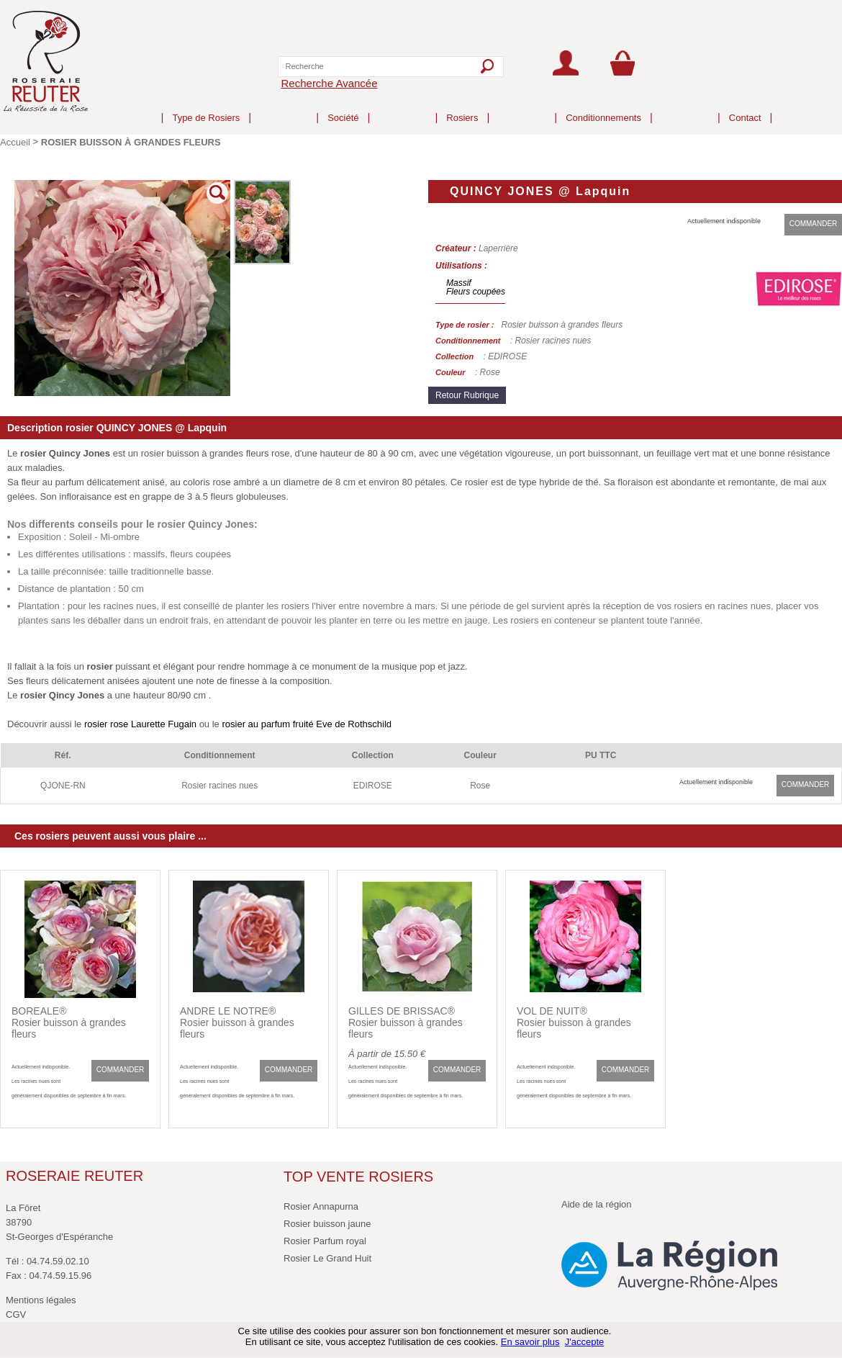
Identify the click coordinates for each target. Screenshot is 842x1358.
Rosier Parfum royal (325, 1241)
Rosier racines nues (219, 786)
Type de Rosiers (206, 106)
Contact (745, 106)
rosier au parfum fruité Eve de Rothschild (305, 724)
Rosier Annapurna (321, 1206)
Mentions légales (41, 1300)
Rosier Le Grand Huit (327, 1258)
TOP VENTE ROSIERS (358, 1176)
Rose (480, 786)
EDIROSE (372, 786)
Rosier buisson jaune (327, 1223)
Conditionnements (603, 106)
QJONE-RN (63, 786)
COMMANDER (813, 224)
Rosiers (462, 106)
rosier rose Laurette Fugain (140, 724)
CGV (16, 1314)
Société (343, 106)
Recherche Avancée (329, 83)
